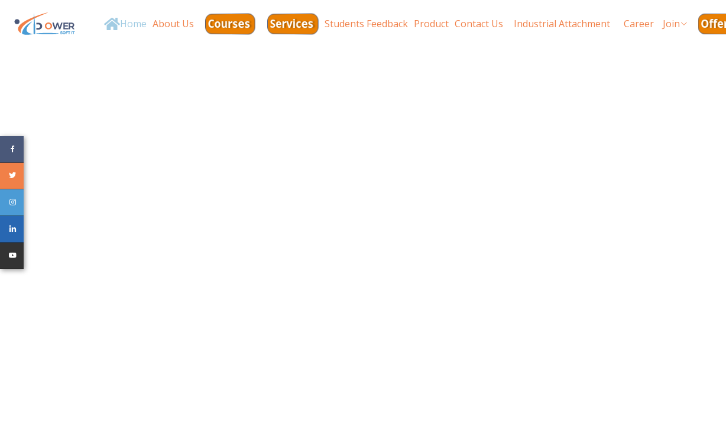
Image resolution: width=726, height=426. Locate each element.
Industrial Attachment (562, 23)
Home (133, 23)
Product (431, 23)
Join (675, 23)
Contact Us (479, 23)
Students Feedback (366, 23)
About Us (173, 23)
